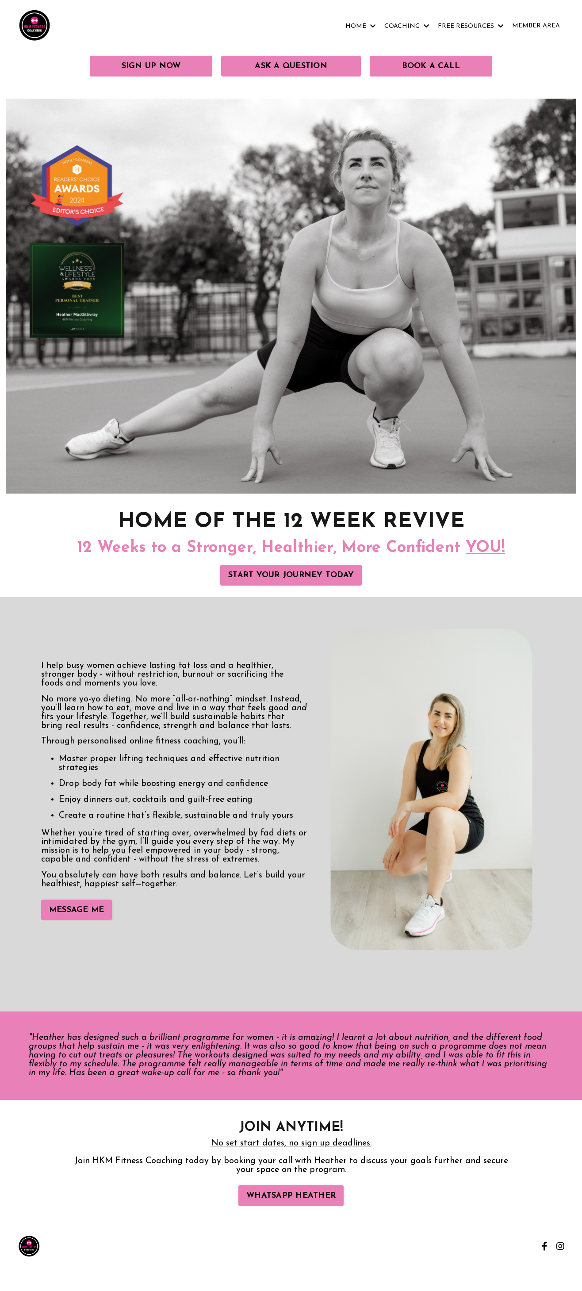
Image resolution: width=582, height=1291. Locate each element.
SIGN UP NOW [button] (151, 66)
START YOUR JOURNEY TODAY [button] (291, 575)
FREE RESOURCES (470, 26)
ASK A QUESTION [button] (291, 66)
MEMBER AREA (536, 26)
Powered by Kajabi (538, 1270)
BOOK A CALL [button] (431, 66)
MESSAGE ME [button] (76, 910)
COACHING (406, 26)
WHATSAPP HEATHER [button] (291, 1195)
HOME (360, 26)
